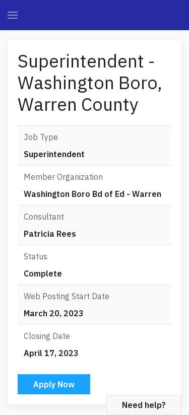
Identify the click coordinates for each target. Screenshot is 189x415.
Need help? (144, 405)
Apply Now (54, 384)
